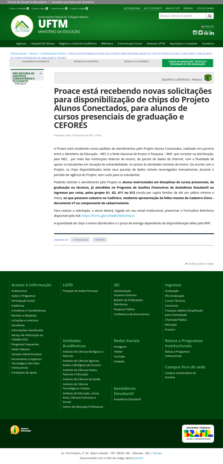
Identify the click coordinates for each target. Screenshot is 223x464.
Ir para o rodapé (79, 8)
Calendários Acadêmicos (35, 61)
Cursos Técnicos (175, 301)
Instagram (120, 347)
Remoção (171, 325)
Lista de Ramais (205, 8)
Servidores (18, 325)
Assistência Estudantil (127, 399)
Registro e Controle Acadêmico (78, 43)
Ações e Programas (23, 296)
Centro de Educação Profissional (83, 407)
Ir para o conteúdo (19, 8)
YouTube (119, 356)
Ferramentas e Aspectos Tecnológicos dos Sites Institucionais (27, 363)
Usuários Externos (125, 295)
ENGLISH (209, 26)
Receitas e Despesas (24, 315)
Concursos (171, 305)
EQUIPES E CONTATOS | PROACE (187, 77)
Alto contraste (153, 8)
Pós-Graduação (174, 296)
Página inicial (19, 53)
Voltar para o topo (199, 264)
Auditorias (18, 305)
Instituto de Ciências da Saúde (81, 379)
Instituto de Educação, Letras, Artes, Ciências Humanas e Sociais (81, 398)
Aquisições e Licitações (183, 43)
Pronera (170, 329)
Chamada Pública (176, 320)
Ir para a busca (59, 8)
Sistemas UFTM (155, 43)
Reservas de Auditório (86, 61)
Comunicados (80, 239)
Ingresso (21, 43)
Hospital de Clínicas (43, 43)
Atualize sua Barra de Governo (72, 2)
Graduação (172, 291)
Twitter (118, 351)
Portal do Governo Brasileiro (27, 2)
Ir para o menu (40, 8)
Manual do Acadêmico (136, 61)
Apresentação (122, 291)
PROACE (33, 53)
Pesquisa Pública (124, 309)
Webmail (188, 8)
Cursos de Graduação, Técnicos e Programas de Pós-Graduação (187, 63)
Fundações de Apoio (24, 372)
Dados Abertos (21, 349)
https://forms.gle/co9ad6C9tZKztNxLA (108, 216)
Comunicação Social (130, 43)
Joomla (138, 458)
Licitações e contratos (25, 320)
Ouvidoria (208, 43)
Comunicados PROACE (53, 53)
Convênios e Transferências (29, 310)
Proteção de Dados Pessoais (80, 291)
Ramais (157, 453)
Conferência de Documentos (132, 314)
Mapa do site (172, 8)
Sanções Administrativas (27, 354)
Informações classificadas (27, 330)
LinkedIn (119, 361)
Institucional (19, 291)
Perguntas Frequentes (25, 344)
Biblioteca (107, 43)
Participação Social (23, 301)
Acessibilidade (132, 8)
